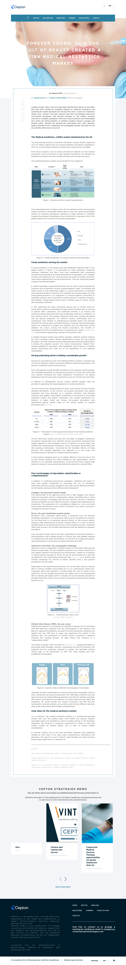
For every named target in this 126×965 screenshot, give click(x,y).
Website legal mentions (73, 960)
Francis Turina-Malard (58, 98)
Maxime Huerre (40, 98)
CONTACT (96, 18)
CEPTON (36, 18)
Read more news (63, 887)
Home (28, 17)
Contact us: (109, 929)
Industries (61, 18)
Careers (72, 18)
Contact (76, 916)
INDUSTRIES (77, 910)
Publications (103, 910)
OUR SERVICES (48, 18)
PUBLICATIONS (84, 18)
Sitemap (94, 960)
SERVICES (95, 905)
